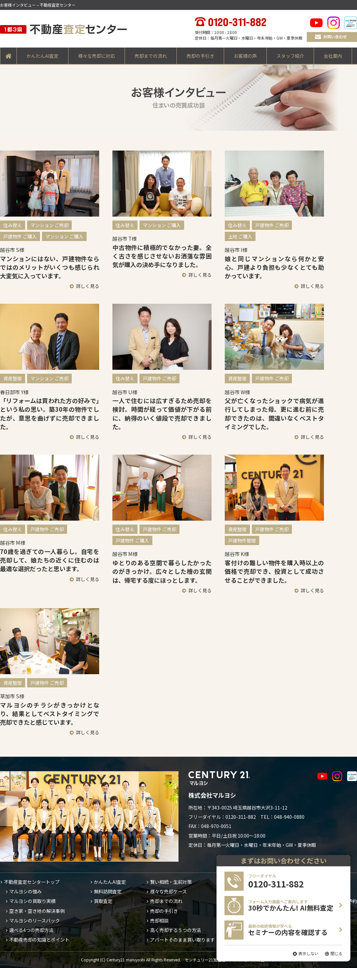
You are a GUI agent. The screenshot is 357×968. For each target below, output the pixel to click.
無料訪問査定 (108, 891)
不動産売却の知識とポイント (39, 939)
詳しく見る (87, 286)
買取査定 (103, 901)
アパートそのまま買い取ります (182, 939)
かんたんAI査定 (42, 55)
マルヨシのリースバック (34, 920)
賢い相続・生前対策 (171, 882)
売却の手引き (200, 55)
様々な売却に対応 (96, 55)
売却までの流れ (151, 55)
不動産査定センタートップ (32, 882)
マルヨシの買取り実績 (32, 901)
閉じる (336, 953)
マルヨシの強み (25, 891)
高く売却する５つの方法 (175, 930)
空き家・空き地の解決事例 (37, 911)
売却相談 (159, 920)
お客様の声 (245, 55)
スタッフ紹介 (290, 55)
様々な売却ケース (168, 891)
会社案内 (333, 55)
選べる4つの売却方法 (31, 930)
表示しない (308, 953)
